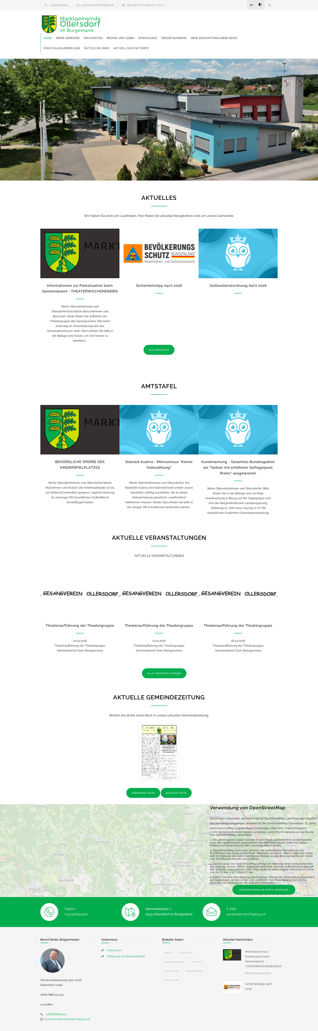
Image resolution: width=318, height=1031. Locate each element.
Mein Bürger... (195, 953)
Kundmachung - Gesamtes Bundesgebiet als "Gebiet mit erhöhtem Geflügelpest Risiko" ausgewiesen (238, 450)
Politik (197, 944)
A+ (252, 4)
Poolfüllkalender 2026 (175, 30)
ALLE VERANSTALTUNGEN (164, 655)
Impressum (114, 932)
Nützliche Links (210, 30)
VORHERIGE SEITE (143, 775)
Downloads (210, 20)
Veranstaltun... (175, 944)
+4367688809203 (56, 996)
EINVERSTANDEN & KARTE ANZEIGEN (263, 872)
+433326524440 (58, 4)
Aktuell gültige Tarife (244, 30)
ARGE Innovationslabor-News (129, 30)
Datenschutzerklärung (212, 1022)
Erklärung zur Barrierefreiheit (126, 938)
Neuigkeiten (156, 20)
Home (110, 20)
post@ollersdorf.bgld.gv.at (97, 4)
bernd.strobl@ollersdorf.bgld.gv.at (67, 1001)
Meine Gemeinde (131, 20)
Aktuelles (172, 953)
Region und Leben (183, 20)
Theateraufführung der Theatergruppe (80, 608)
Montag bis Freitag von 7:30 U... (146, 4)
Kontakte (186, 935)
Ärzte (169, 935)
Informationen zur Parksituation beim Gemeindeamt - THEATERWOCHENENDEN (261, 941)
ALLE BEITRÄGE (159, 332)
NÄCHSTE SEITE (176, 775)
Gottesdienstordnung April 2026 (238, 268)
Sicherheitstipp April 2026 (159, 268)
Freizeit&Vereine (236, 20)
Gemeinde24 (125, 1022)
